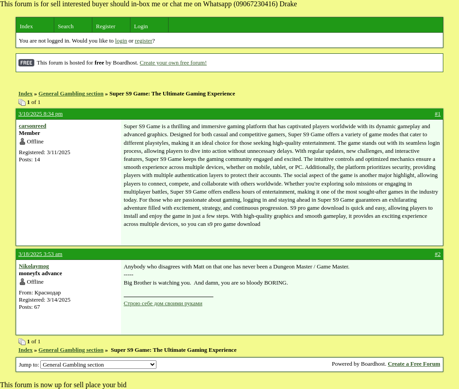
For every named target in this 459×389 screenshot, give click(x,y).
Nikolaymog (34, 266)
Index (26, 26)
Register (105, 26)
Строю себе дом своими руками (163, 303)
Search (66, 26)
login (121, 40)
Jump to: (87, 364)
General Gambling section (71, 93)
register (143, 40)
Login (141, 26)
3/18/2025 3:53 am (40, 254)
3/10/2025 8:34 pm (40, 113)
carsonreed (32, 125)
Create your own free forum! (173, 62)
